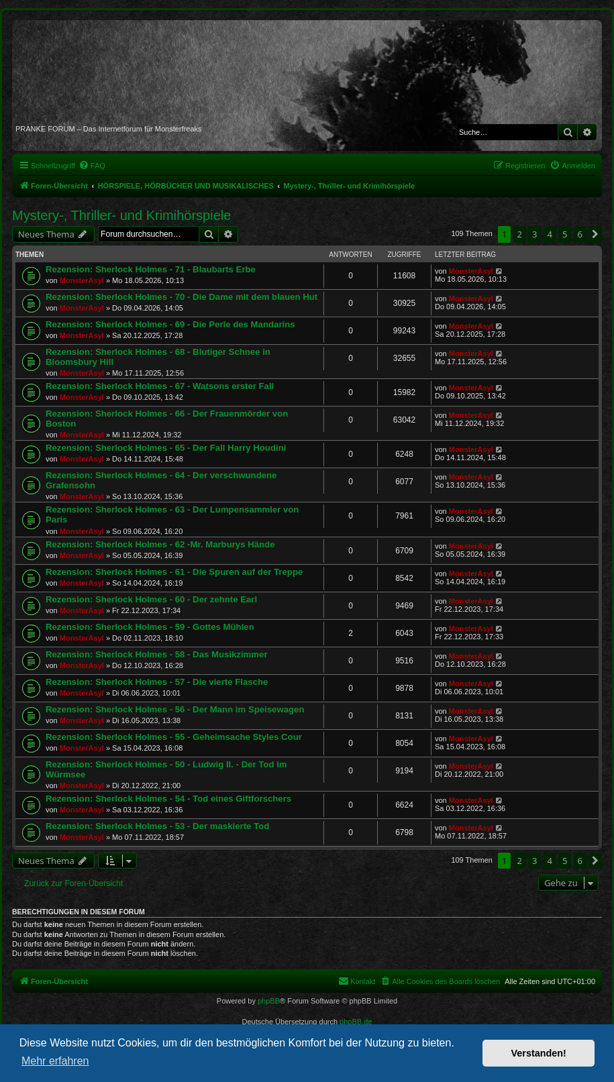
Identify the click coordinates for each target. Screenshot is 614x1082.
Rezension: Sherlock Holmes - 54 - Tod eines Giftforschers (168, 799)
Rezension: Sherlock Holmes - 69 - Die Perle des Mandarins (170, 324)
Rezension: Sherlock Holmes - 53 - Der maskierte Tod (157, 826)
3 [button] (534, 234)
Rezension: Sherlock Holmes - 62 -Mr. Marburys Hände (160, 544)
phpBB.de (356, 1022)
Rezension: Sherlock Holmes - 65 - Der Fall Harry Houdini (166, 448)
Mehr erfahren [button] (55, 1061)
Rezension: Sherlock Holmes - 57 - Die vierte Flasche (157, 682)
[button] (595, 234)
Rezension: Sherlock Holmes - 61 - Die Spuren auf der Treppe (174, 572)
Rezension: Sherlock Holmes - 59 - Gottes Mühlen (150, 627)
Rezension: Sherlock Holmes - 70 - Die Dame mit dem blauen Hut (181, 297)
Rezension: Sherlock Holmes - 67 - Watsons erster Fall (160, 386)
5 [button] (564, 234)
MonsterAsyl (82, 280)
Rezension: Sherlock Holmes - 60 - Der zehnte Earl (151, 599)
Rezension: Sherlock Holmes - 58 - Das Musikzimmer (157, 654)
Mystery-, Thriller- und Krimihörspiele (121, 215)
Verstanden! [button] (538, 1053)
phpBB (269, 1001)
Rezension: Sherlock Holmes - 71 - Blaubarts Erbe (151, 269)
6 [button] (580, 234)
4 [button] (550, 234)
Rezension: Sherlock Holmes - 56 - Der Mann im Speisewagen (175, 709)
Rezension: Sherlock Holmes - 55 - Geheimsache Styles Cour (174, 737)
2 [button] (519, 234)
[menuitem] (92, 166)
